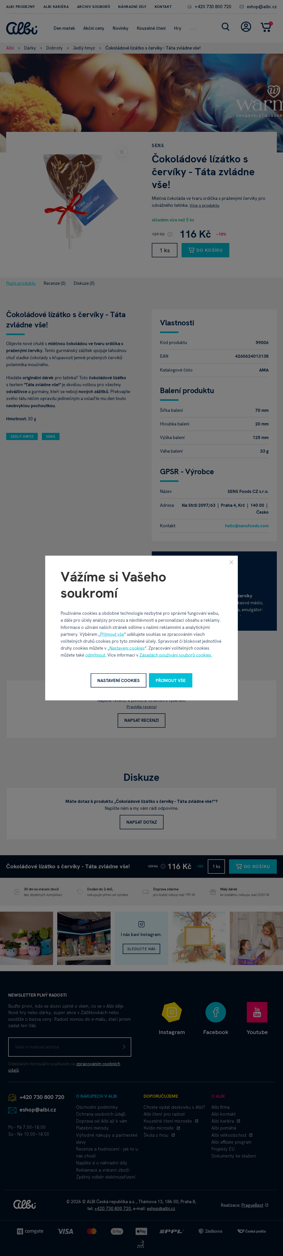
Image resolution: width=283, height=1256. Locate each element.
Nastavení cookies (127, 648)
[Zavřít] (231, 561)
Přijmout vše (112, 634)
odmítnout (95, 655)
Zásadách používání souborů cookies (175, 655)
